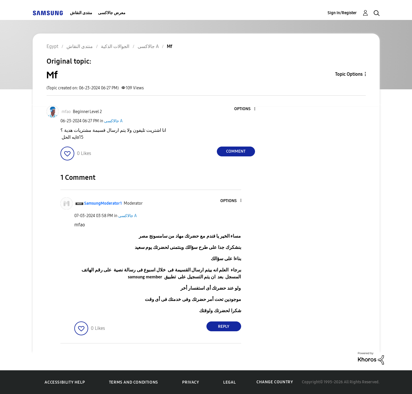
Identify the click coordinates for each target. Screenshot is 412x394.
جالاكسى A (113, 121)
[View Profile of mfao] (66, 111)
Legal (229, 382)
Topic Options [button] (349, 74)
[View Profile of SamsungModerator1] (103, 203)
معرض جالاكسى (111, 12)
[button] (245, 109)
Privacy (190, 382)
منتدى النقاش (81, 12)
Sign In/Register (342, 12)
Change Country (274, 382)
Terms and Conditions (133, 382)
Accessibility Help (65, 382)
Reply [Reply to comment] (223, 326)
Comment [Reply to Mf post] (235, 151)
